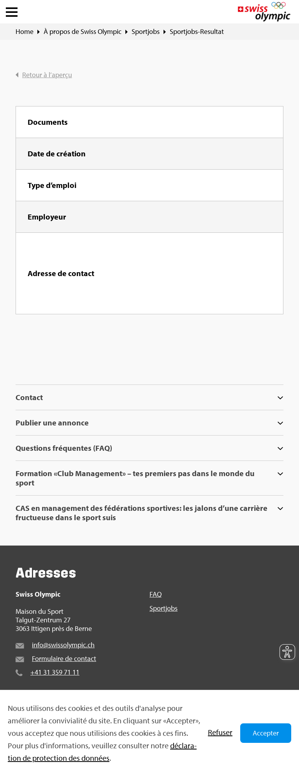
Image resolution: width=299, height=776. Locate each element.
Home (24, 31)
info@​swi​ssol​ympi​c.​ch (63, 644)
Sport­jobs (146, 31)
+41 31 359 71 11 (54, 672)
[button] (12, 10)
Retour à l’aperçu (44, 74)
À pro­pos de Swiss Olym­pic (82, 31)
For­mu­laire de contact (64, 658)
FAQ (156, 594)
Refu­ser (220, 732)
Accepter (266, 732)
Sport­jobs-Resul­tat (197, 31)
